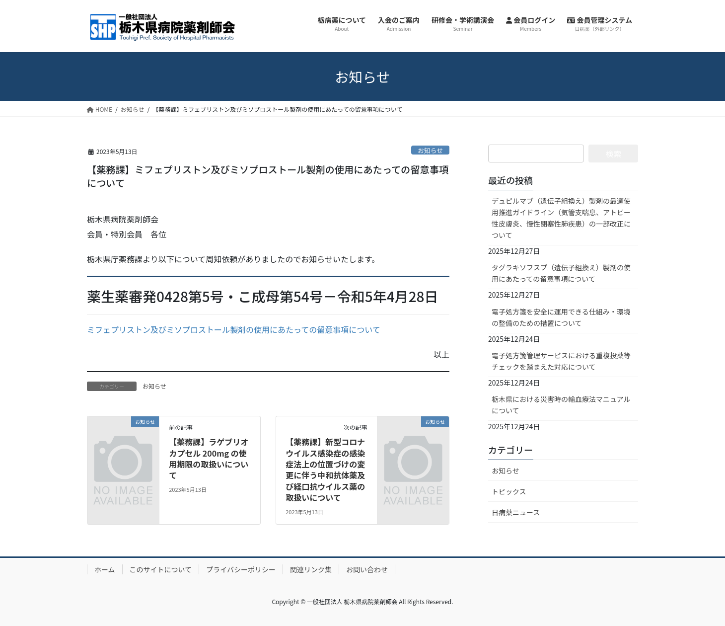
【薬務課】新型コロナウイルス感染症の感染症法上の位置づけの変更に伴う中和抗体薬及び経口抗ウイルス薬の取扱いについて (325, 469)
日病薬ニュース (516, 512)
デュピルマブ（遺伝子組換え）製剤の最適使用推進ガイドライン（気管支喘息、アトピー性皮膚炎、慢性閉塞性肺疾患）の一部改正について (561, 218)
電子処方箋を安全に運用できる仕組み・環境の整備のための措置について (561, 317)
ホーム (104, 569)
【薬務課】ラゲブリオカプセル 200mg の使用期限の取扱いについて (208, 458)
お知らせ (430, 150)
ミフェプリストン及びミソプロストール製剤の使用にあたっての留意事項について (233, 329)
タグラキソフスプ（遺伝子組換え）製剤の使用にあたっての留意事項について (561, 273)
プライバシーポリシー (241, 569)
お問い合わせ (367, 569)
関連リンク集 (311, 569)
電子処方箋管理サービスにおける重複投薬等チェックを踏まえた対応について (561, 361)
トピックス (509, 491)
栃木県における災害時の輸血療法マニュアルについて (561, 404)
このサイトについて (161, 569)
